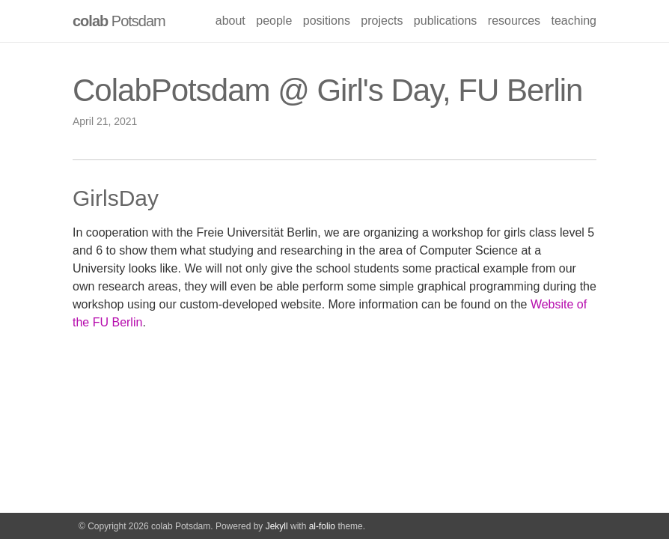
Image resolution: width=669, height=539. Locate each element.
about (230, 20)
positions (326, 20)
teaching (574, 20)
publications (445, 20)
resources (514, 20)
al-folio (322, 526)
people (274, 20)
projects (382, 20)
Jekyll (277, 526)
